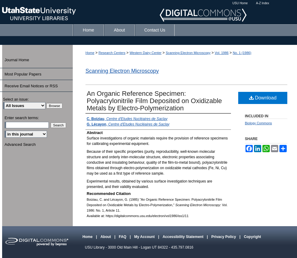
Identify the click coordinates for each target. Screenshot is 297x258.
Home (89, 53)
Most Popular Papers (23, 74)
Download (263, 97)
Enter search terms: (22, 118)
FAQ (123, 237)
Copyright (252, 237)
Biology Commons (258, 123)
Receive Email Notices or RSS (31, 86)
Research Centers (111, 53)
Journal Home (17, 60)
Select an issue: (16, 99)
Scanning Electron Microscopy (188, 53)
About (106, 237)
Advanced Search (20, 144)
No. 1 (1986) (242, 53)
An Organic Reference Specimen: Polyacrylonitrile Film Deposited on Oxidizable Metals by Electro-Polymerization (154, 101)
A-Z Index (262, 3)
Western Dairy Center (145, 53)
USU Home (240, 3)
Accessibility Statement (183, 237)
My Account (145, 237)
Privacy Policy (224, 237)
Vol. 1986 (222, 53)
